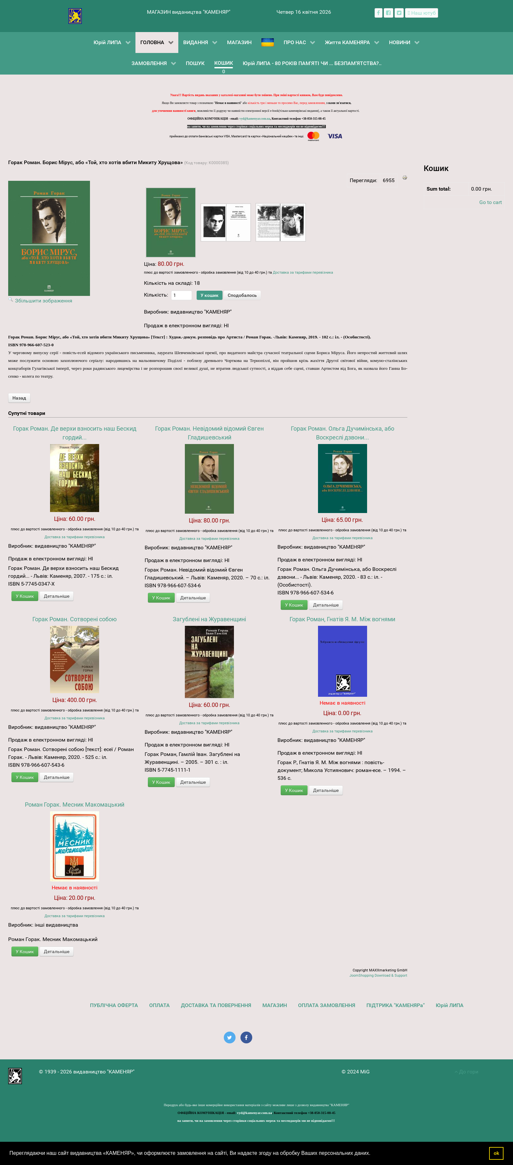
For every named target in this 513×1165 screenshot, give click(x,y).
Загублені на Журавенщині (209, 619)
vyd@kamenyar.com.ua (254, 118)
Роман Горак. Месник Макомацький (74, 804)
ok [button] (496, 1153)
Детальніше (56, 596)
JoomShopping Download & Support (378, 975)
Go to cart (490, 202)
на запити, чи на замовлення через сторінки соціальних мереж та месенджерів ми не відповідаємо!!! (256, 126)
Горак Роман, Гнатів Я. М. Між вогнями (342, 619)
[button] (373, 1154)
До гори (466, 1072)
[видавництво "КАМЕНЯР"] (75, 15)
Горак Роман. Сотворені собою (74, 619)
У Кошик (25, 596)
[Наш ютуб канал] (421, 13)
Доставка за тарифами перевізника (303, 272)
